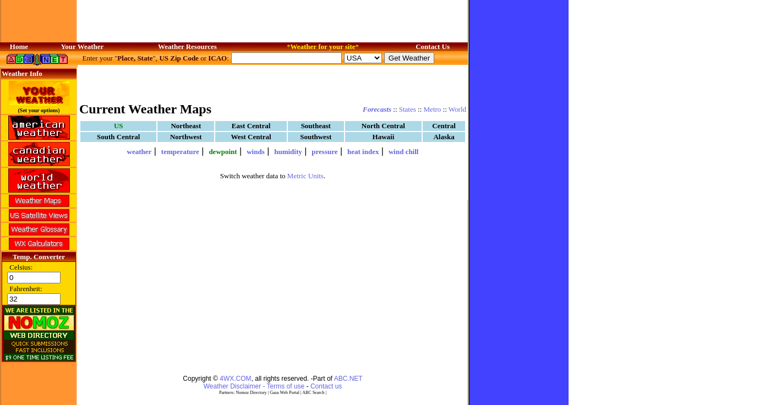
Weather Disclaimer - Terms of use (254, 386)
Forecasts (377, 109)
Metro (432, 109)
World (457, 109)
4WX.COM (235, 378)
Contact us (326, 386)
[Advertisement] (273, 82)
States (407, 109)
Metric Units (305, 176)
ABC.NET (348, 378)
